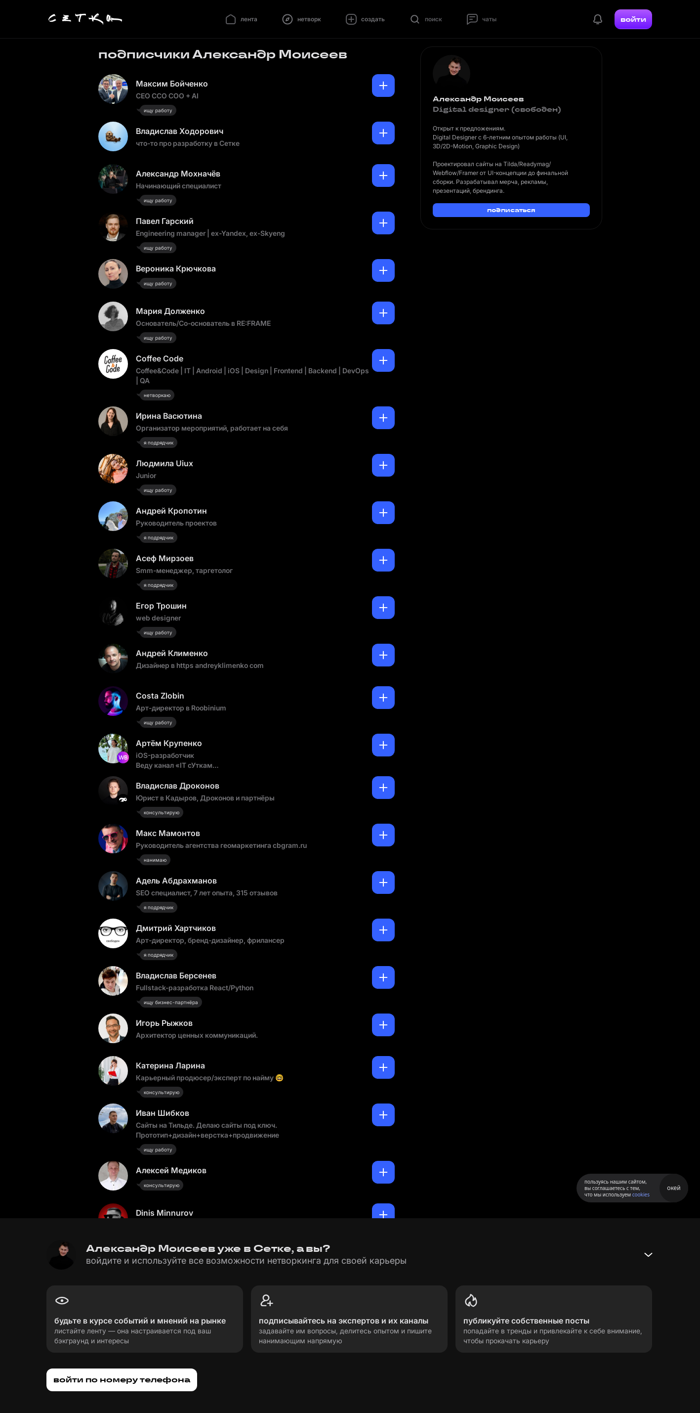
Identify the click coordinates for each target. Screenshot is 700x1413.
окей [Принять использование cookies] (673, 1188)
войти (633, 19)
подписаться (511, 210)
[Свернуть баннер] (648, 1255)
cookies (641, 1194)
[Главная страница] (85, 19)
